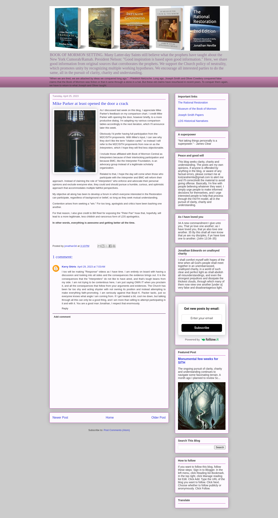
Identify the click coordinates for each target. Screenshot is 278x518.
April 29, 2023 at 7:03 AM (91, 266)
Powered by (202, 339)
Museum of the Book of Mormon (197, 108)
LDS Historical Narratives (193, 120)
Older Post (158, 417)
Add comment (62, 316)
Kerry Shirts (69, 266)
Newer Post (60, 417)
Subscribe (201, 327)
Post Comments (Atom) (117, 430)
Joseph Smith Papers (191, 114)
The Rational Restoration (193, 102)
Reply (65, 308)
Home (110, 417)
